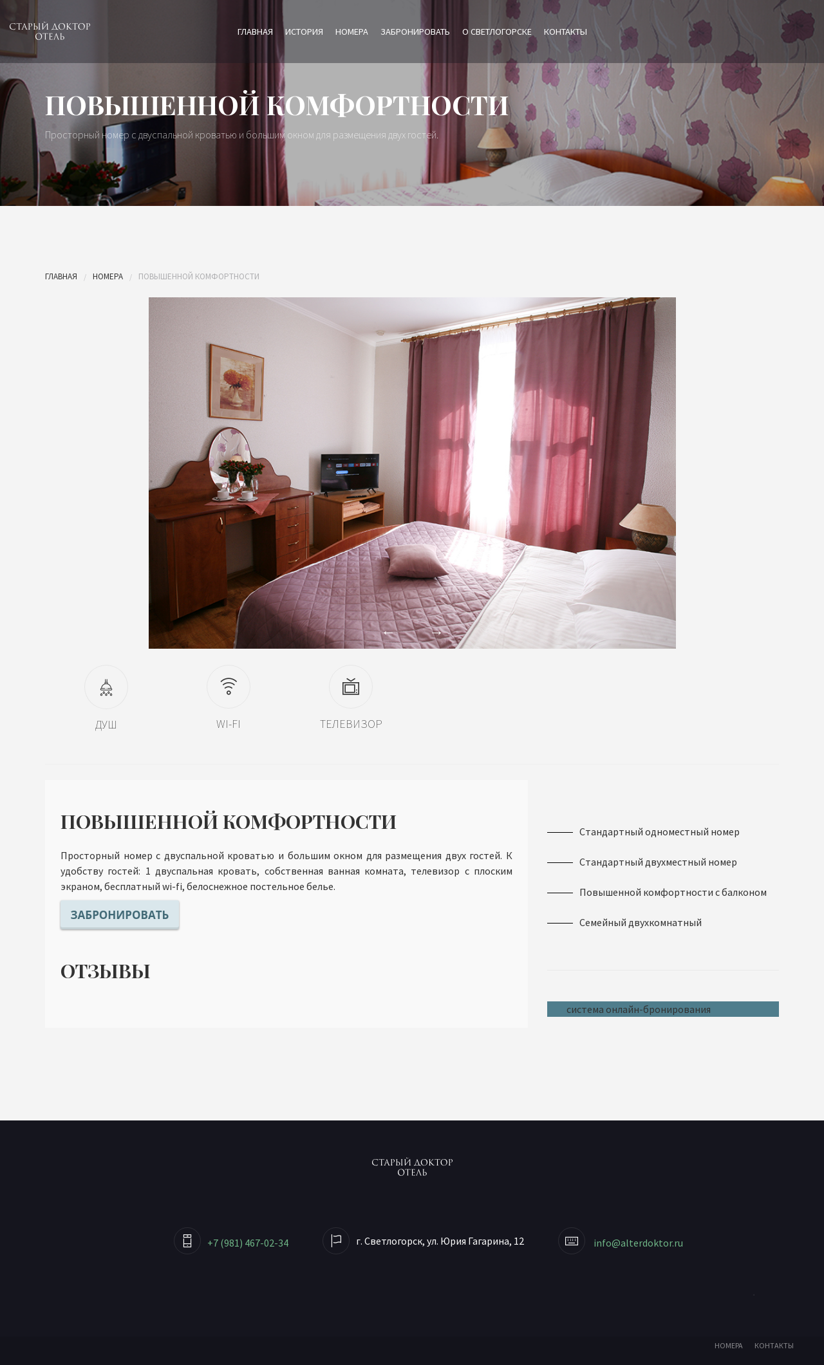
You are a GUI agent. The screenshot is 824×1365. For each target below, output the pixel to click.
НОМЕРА (729, 1345)
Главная (255, 31)
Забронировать (415, 31)
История (304, 31)
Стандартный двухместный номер (658, 861)
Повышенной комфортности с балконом (673, 892)
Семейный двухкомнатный (640, 922)
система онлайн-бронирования (638, 1009)
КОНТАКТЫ (774, 1345)
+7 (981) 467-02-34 (247, 1242)
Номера (351, 31)
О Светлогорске (497, 31)
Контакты (565, 31)
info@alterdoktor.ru (638, 1242)
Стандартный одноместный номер (659, 831)
